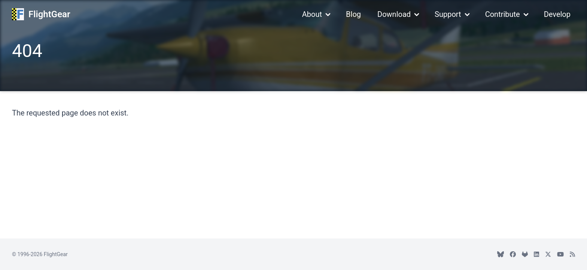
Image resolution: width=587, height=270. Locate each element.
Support (448, 14)
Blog (353, 14)
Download (394, 14)
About (312, 14)
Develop (557, 14)
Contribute (502, 14)
